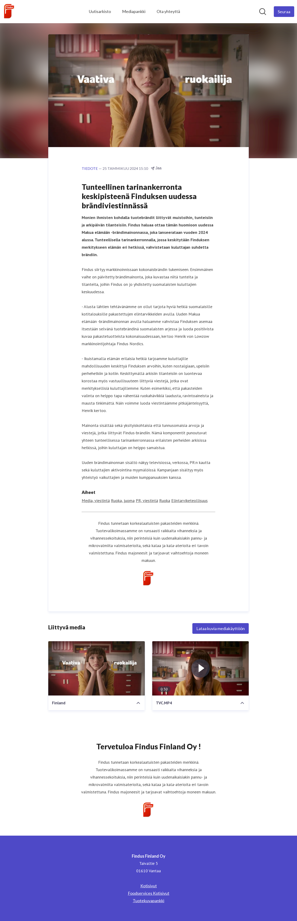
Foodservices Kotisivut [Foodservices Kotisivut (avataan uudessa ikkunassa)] (148, 893)
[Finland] (96, 668)
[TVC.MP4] (200, 668)
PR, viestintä (147, 500)
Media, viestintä (96, 500)
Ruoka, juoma (123, 500)
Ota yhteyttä (168, 11)
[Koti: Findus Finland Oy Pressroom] (9, 11)
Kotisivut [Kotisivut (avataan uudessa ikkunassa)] (148, 885)
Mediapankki (133, 11)
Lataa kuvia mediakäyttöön (220, 628)
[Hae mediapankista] (262, 11)
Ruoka (164, 500)
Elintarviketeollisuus (189, 500)
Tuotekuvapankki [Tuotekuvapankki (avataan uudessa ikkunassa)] (148, 900)
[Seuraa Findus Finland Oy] (284, 11)
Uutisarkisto (100, 11)
